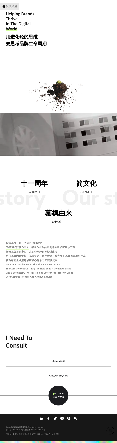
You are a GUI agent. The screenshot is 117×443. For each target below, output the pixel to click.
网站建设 (9, 431)
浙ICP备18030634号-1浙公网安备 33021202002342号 (25, 430)
